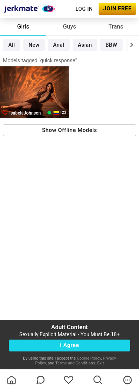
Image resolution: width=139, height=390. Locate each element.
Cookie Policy (89, 358)
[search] (98, 380)
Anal (58, 45)
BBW (112, 45)
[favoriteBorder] (68, 380)
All (11, 45)
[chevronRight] (131, 44)
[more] (127, 380)
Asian (85, 45)
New (34, 45)
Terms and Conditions (75, 363)
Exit (100, 363)
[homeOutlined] (11, 380)
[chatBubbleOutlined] (40, 379)
